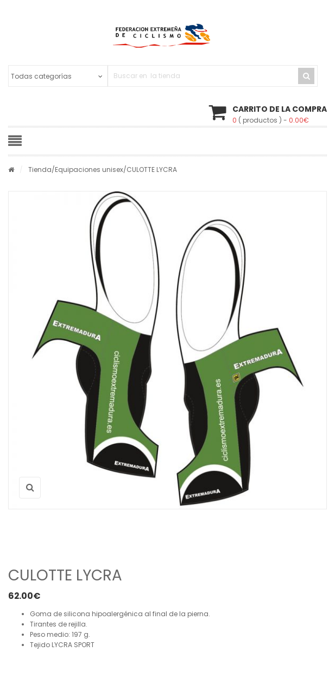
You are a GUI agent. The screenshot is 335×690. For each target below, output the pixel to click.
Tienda (40, 169)
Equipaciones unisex (89, 169)
